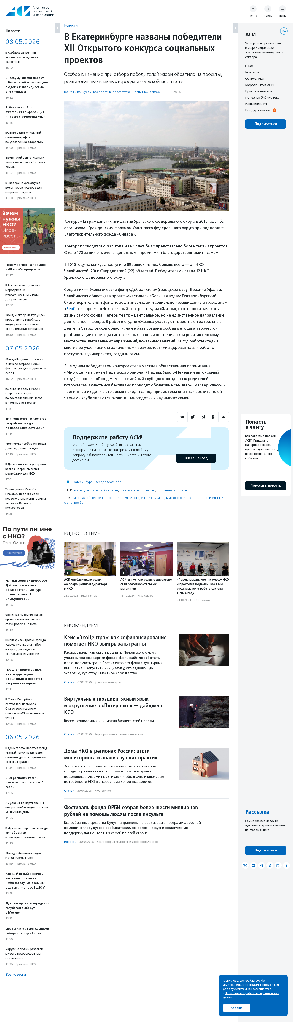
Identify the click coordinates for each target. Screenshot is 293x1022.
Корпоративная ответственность (117, 92)
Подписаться (266, 124)
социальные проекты (172, 490)
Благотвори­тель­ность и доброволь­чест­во (127, 842)
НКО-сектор (151, 92)
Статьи (69, 682)
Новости (71, 25)
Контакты (252, 72)
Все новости (15, 974)
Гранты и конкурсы (78, 92)
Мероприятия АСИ (259, 85)
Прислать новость (259, 91)
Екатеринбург (82, 482)
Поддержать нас (258, 110)
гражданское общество (137, 490)
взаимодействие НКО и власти (95, 490)
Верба (72, 308)
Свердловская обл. (107, 482)
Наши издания (256, 104)
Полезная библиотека (262, 97)
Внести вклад (195, 458)
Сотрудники (254, 78)
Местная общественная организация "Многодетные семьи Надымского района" (132, 498)
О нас (249, 66)
